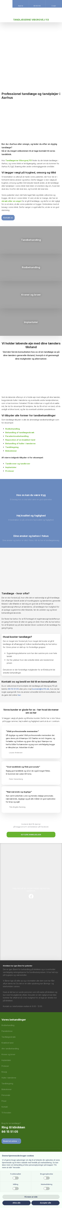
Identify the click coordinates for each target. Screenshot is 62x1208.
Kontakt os (8, 217)
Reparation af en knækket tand (20, 440)
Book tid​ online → (11, 1141)
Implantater (11, 467)
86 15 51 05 (13, 689)
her (19, 695)
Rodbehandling (12, 429)
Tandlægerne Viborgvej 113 (18, 160)
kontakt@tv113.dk (40, 689)
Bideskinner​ (11, 451)
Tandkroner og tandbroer (17, 463)
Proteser (9, 471)
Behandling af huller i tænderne (20, 443)
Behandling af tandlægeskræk (19, 432)
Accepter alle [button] (45, 1203)
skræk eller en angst (11, 201)
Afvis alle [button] (16, 1203)
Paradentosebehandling (17, 436)
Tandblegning (12, 447)
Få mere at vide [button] (31, 1197)
